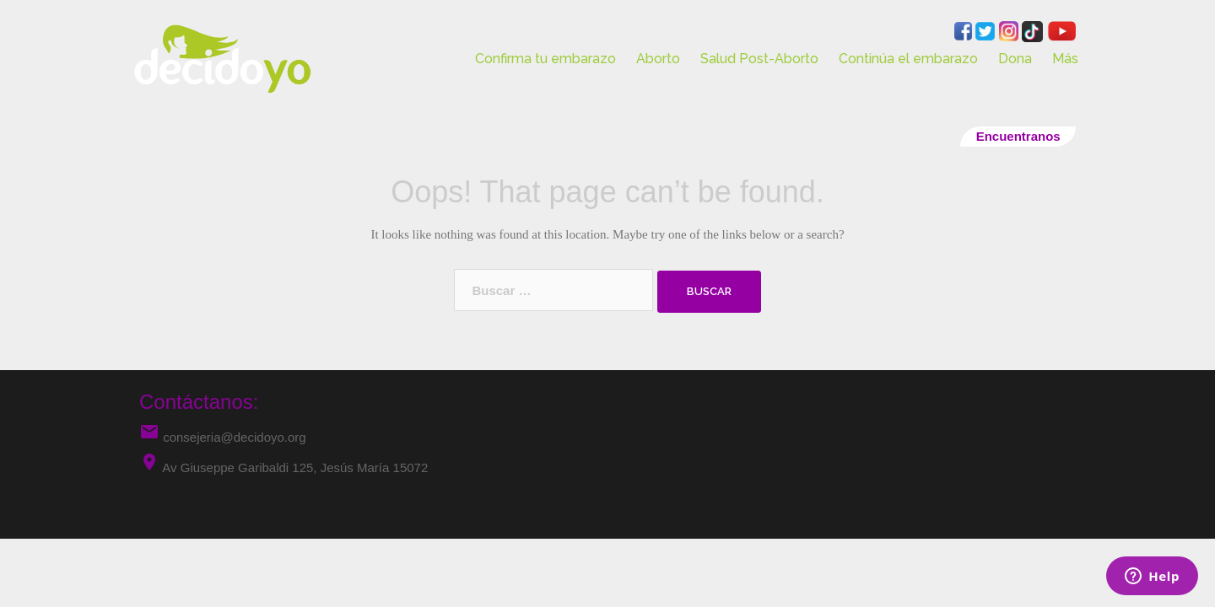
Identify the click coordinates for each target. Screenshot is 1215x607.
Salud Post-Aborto (759, 59)
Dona (1015, 59)
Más (1065, 59)
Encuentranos (1018, 136)
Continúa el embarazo (908, 59)
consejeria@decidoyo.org (222, 437)
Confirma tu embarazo (545, 59)
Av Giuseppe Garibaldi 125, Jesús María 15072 (295, 467)
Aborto (658, 59)
